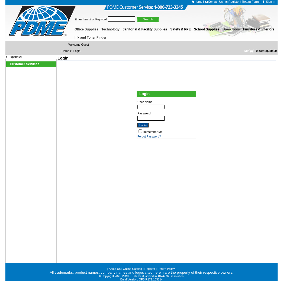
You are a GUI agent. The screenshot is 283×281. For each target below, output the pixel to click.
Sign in (270, 1)
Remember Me (153, 131)
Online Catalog (132, 268)
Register (232, 1)
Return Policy (166, 268)
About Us (115, 268)
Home (196, 1)
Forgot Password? (149, 136)
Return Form (250, 1)
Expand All (13, 56)
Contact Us (214, 1)
